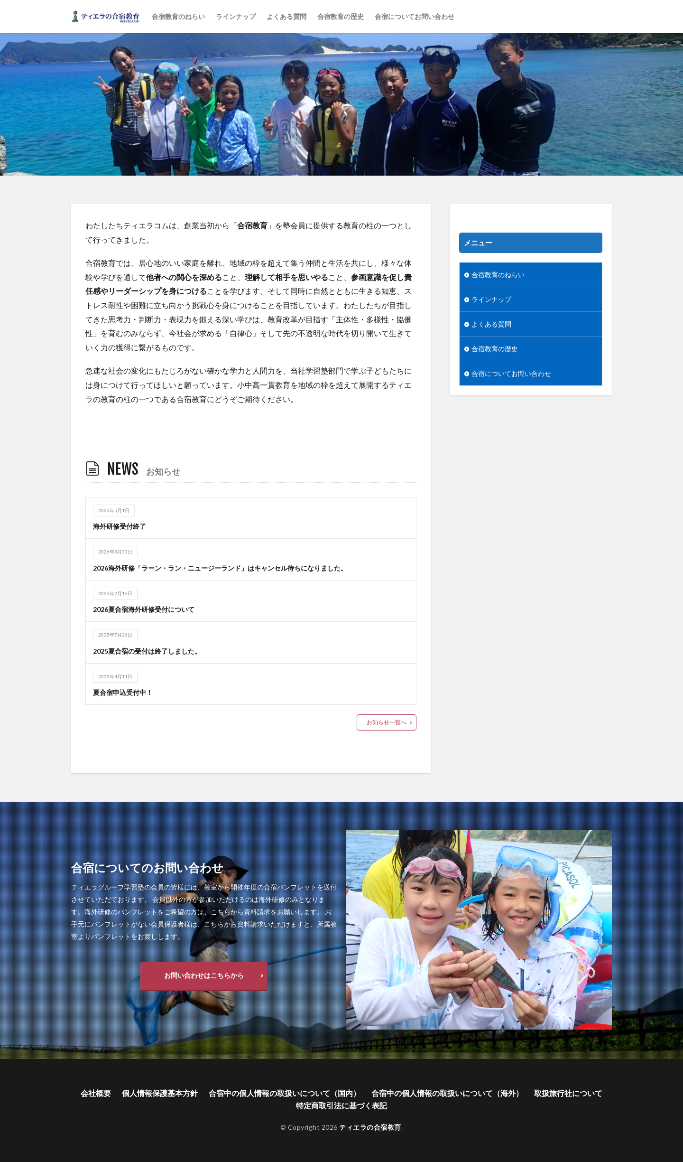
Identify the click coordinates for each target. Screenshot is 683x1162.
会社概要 (96, 1092)
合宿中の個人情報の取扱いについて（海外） (447, 1092)
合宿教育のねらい (178, 16)
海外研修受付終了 (119, 526)
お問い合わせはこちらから (204, 975)
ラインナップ (236, 16)
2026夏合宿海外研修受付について (143, 609)
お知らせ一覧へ (386, 722)
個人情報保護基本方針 (160, 1092)
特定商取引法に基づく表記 (341, 1105)
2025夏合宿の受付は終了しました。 (147, 651)
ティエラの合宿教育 (370, 1127)
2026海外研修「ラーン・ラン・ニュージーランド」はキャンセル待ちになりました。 (220, 568)
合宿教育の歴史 (340, 16)
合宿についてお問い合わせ (414, 16)
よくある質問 (286, 16)
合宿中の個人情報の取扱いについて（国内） (284, 1092)
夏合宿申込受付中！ (123, 692)
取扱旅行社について (568, 1092)
